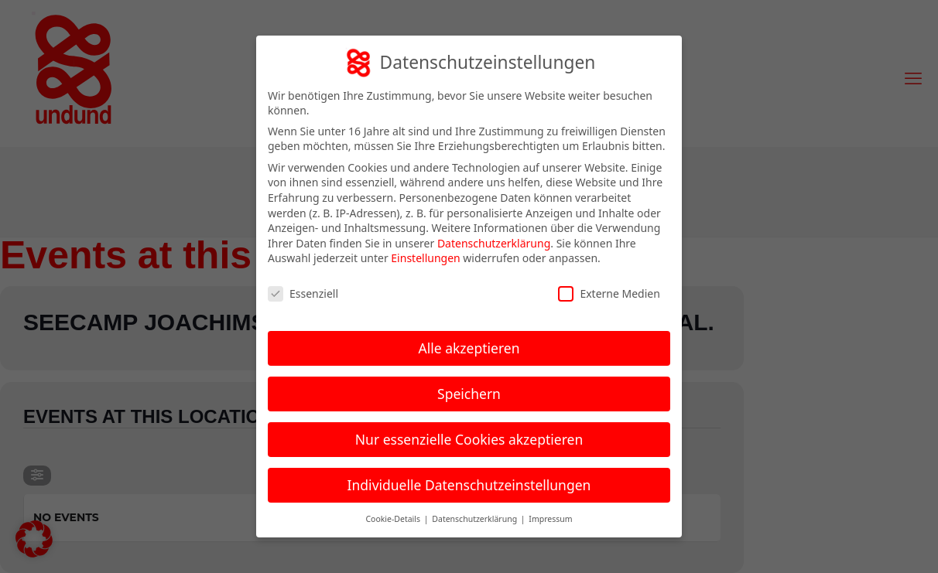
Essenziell (303, 290)
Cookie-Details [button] (393, 515)
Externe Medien (608, 290)
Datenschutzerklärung (493, 240)
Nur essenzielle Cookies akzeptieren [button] (469, 436)
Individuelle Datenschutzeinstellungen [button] (469, 481)
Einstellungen (425, 255)
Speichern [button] (469, 390)
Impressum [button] (550, 515)
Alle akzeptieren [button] (469, 345)
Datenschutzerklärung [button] (475, 515)
